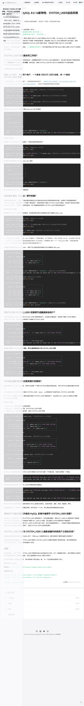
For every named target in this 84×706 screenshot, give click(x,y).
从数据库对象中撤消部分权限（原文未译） (50, 36)
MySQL (47, 10)
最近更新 (34, 659)
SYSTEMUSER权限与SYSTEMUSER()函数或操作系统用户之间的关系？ (13, 37)
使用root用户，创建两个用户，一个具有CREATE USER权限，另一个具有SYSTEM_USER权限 (13, 20)
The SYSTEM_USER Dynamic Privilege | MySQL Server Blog (54, 631)
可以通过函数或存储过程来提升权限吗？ (13, 30)
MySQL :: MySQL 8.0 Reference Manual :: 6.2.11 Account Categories (52, 644)
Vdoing (44, 701)
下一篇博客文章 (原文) (58, 56)
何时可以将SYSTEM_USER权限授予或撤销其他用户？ (13, 27)
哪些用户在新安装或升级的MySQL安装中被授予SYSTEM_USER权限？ (13, 34)
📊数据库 (36, 2)
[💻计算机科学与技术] (48, 2)
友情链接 (70, 701)
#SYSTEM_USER (41, 649)
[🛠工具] (68, 2)
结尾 (4, 41)
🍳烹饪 (75, 2)
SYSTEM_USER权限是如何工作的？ (13, 17)
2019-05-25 (39, 10)
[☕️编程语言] (28, 2)
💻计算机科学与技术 (48, 2)
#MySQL (30, 649)
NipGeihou (31, 10)
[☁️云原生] (60, 2)
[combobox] (13, 2)
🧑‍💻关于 (81, 2)
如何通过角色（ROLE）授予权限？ (13, 23)
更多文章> (35, 681)
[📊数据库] (36, 2)
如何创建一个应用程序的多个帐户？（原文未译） (52, 39)
